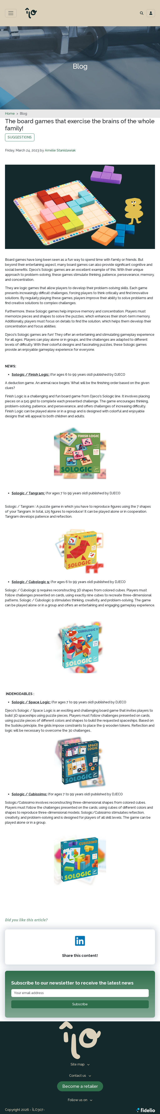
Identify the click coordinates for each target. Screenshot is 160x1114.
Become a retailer (80, 1086)
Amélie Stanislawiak (60, 150)
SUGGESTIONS (20, 137)
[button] (141, 13)
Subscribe (80, 1004)
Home (10, 114)
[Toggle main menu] (11, 13)
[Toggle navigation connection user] (151, 13)
